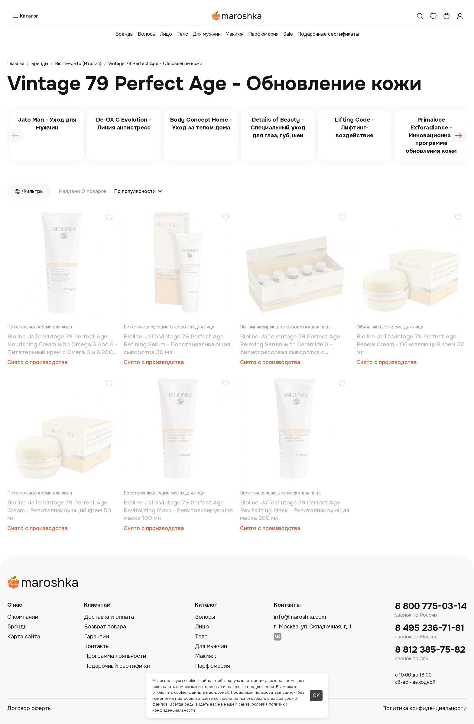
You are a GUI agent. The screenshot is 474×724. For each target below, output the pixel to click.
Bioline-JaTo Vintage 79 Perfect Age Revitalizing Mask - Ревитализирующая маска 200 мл (294, 510)
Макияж (234, 34)
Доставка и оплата (109, 617)
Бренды (124, 34)
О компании (22, 617)
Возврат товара (105, 626)
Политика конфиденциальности (424, 708)
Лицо (166, 34)
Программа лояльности (115, 656)
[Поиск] (420, 16)
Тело (182, 34)
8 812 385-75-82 (430, 650)
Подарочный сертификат (117, 666)
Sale (288, 34)
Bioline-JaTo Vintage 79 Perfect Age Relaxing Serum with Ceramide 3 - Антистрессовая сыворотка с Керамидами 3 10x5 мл (290, 344)
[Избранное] (433, 16)
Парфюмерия (263, 34)
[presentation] (15, 135)
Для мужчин (207, 34)
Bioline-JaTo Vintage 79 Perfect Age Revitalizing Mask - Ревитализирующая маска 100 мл (178, 510)
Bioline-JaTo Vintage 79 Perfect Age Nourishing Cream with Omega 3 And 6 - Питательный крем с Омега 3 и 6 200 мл (62, 344)
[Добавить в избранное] (109, 218)
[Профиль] (459, 16)
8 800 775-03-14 (431, 606)
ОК (316, 695)
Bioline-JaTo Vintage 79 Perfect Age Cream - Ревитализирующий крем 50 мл (59, 510)
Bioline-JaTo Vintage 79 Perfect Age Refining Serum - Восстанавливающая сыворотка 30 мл (177, 344)
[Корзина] (446, 16)
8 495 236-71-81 (429, 628)
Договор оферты (29, 708)
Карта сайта (23, 636)
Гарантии (96, 636)
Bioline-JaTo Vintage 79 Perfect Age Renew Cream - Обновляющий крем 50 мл (410, 344)
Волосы (147, 34)
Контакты (96, 646)
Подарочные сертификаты (328, 34)
